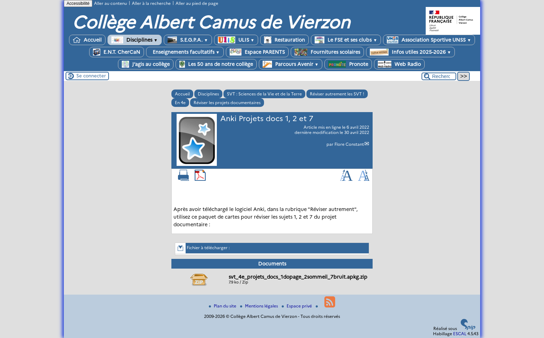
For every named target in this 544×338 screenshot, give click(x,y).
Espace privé (297, 306)
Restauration (284, 39)
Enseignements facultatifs (185, 52)
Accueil (87, 39)
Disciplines (134, 39)
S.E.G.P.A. (188, 39)
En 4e (180, 102)
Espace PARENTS (257, 52)
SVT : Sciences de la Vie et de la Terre (264, 93)
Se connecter (91, 75)
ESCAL (459, 333)
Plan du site (223, 306)
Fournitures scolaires (327, 52)
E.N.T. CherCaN (116, 52)
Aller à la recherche (151, 3)
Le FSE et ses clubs (346, 39)
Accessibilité (78, 3)
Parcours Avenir (291, 64)
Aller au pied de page (197, 3)
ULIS (236, 39)
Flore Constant (349, 144)
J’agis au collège (146, 64)
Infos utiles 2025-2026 (410, 52)
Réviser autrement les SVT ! (337, 93)
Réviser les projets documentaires (227, 102)
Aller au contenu (110, 3)
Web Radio (399, 64)
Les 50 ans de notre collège (216, 64)
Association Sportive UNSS (429, 39)
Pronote (348, 64)
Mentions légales (259, 306)
